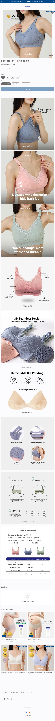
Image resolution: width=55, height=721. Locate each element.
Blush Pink (6, 84)
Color (2, 81)
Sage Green (25, 84)
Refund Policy (31, 718)
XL (17, 77)
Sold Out (27, 89)
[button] (2, 6)
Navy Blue (16, 84)
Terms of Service (24, 718)
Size (2, 74)
